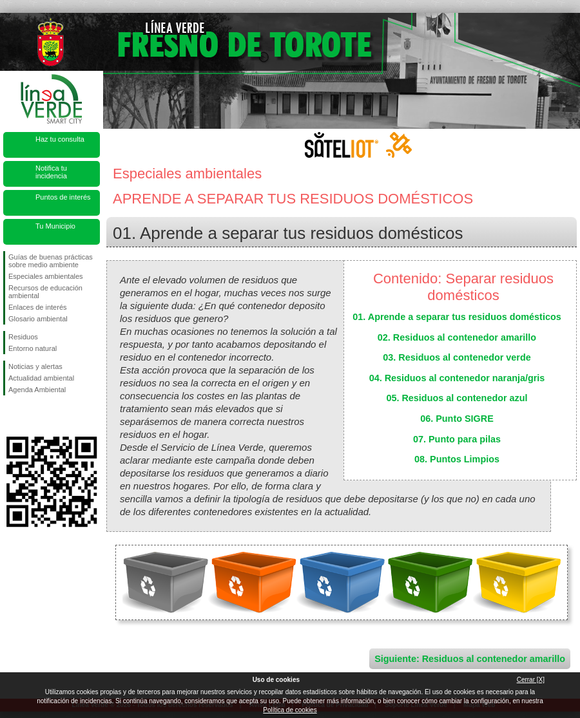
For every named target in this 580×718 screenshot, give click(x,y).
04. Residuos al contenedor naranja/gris (457, 378)
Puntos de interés (63, 197)
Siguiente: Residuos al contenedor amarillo (469, 659)
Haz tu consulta (59, 139)
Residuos (23, 337)
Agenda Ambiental (37, 389)
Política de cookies (289, 709)
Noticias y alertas (35, 366)
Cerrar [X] (531, 679)
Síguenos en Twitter (32, 416)
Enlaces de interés (37, 307)
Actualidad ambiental (41, 378)
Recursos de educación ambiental (45, 291)
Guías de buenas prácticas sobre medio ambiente (50, 261)
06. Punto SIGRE (457, 418)
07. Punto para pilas (457, 439)
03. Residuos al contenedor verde (457, 357)
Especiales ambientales (45, 276)
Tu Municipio (55, 226)
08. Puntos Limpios (456, 459)
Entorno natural (32, 348)
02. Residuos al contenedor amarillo (457, 337)
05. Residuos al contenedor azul (456, 398)
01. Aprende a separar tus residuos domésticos (457, 317)
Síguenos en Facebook (11, 416)
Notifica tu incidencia (51, 172)
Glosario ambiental (38, 319)
